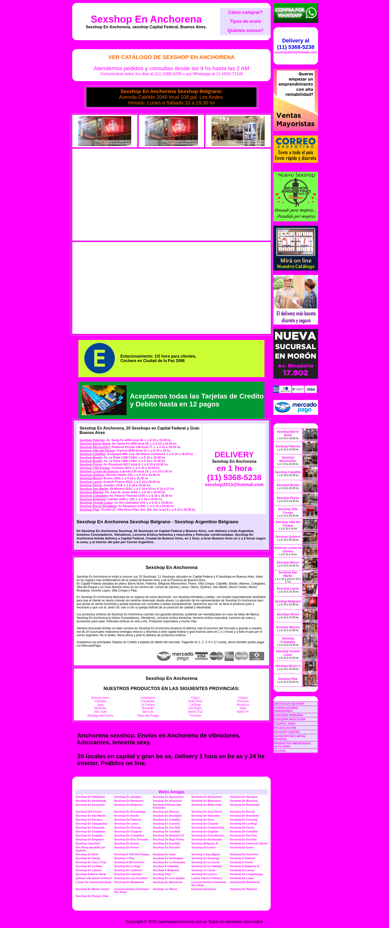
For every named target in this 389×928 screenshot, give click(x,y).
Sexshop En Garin (242, 847)
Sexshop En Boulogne (167, 815)
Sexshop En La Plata (88, 866)
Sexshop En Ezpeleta (166, 843)
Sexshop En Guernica (244, 854)
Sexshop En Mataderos (129, 882)
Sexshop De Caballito (244, 831)
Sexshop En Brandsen (244, 815)
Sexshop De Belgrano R (168, 835)
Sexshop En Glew (164, 854)
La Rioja (195, 704)
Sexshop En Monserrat (167, 882)
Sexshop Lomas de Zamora (98, 471)
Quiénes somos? (245, 30)
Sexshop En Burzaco (88, 819)
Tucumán (195, 715)
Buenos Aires (100, 697)
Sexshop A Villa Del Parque (131, 854)
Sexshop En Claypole (128, 831)
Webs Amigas (171, 792)
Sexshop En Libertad (127, 874)
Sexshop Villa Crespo (94, 468)
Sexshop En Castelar (204, 823)
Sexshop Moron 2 (287, 666)
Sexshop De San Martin (90, 815)
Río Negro (195, 708)
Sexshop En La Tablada (206, 866)
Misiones (100, 708)
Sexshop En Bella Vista (206, 804)
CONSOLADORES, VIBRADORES (286, 709)
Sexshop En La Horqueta (169, 862)
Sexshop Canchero (87, 843)
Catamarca (147, 697)
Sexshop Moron (90, 478)
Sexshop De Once (203, 819)
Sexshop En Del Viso (243, 835)
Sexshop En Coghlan (205, 831)
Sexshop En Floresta (166, 847)
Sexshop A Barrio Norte (90, 874)
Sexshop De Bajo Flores (168, 839)
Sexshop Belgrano (92, 499)
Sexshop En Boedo (126, 815)
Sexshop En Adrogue (244, 796)
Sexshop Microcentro (94, 447)
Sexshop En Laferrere (128, 870)
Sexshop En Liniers (204, 874)
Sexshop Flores (90, 464)
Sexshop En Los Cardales (131, 878)
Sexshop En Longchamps (246, 874)
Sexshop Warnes (91, 492)
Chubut (243, 697)
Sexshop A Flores (241, 862)
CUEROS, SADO (284, 723)
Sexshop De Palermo (127, 819)
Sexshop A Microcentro (129, 862)
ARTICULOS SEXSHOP (289, 703)
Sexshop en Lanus (203, 870)
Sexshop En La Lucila (205, 862)
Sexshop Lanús (90, 482)
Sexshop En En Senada (206, 839)
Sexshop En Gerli (86, 854)
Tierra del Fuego (148, 715)
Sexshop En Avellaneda (90, 800)
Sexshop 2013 (162, 874)
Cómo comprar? (245, 12)
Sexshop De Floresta (127, 827)
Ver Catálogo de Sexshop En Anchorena (171, 57)
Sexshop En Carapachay (91, 823)
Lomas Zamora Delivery (206, 878)
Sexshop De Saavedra (205, 815)
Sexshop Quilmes (91, 475)
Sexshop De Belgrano (89, 839)
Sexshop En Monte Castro (92, 889)
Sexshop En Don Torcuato (131, 839)
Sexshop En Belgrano (128, 804)
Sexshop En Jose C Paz (90, 862)
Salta (242, 708)
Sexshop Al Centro (203, 847)
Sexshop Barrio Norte (94, 443)
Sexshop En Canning (243, 819)
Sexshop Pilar (89, 509)
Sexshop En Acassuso (167, 800)
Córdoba (100, 701)
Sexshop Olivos (90, 485)
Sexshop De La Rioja (243, 823)
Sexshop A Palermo (243, 858)
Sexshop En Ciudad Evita (207, 827)
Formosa (243, 701)
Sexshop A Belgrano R (244, 866)
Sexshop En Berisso (166, 811)
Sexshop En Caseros (166, 823)
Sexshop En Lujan (242, 878)
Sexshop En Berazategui (130, 811)
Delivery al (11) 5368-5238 (295, 43)
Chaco (195, 697)
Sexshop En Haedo (87, 858)
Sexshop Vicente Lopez (96, 502)
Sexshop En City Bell (166, 827)
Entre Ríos (195, 701)
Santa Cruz (195, 711)
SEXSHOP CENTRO (287, 731)
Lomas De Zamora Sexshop (93, 882)
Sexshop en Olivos (165, 889)
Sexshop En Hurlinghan (168, 858)
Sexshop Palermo (91, 440)
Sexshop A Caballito (166, 866)
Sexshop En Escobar (243, 839)
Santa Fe (243, 711)
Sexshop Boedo (90, 457)
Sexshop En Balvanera (129, 800)
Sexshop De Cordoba (166, 831)
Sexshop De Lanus (126, 823)
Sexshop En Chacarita (89, 827)
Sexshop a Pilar (124, 858)
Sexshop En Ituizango (205, 858)
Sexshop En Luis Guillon (169, 878)
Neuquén (148, 708)
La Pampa (148, 704)
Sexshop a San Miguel (205, 854)
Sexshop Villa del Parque (97, 450)
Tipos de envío (245, 21)
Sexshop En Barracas (244, 800)
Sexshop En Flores (126, 847)
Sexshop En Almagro (127, 796)
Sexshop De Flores (242, 827)
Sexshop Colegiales (93, 495)
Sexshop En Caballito (167, 819)
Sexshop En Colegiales (129, 835)
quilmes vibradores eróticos (93, 878)
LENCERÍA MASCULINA (289, 719)
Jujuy (100, 704)
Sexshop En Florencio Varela (248, 843)
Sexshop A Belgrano (166, 870)
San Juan (100, 711)
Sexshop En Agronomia (168, 796)
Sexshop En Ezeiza (126, 843)
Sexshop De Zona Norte (206, 811)
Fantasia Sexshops (203, 889)
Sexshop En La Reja (127, 866)
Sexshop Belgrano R (204, 843)
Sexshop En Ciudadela (90, 831)
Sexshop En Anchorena (146, 19)
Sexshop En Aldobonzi (90, 796)
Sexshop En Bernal (242, 811)
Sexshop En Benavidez (245, 804)
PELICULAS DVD (285, 727)
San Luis (148, 711)
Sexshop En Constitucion (207, 835)
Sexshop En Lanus (242, 870)
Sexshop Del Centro (88, 811)
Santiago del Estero (100, 715)
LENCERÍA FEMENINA (288, 715)
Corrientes (148, 701)
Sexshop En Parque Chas (91, 896)
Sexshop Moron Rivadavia (97, 506)
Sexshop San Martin (93, 489)
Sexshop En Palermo (243, 889)
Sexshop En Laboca (88, 870)
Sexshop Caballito (92, 454)
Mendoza (243, 704)
